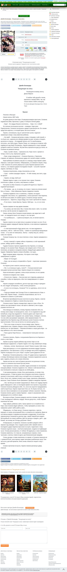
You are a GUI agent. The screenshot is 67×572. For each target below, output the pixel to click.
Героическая (19, 554)
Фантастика (44, 4)
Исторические (3, 557)
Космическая (19, 557)
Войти (56, 1)
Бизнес (52, 27)
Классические (3, 559)
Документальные (54, 19)
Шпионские (3, 563)
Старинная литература (55, 33)
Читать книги (15, 4)
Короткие (34, 554)
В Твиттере (15, 25)
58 (34, 79)
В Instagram (26, 25)
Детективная (19, 556)
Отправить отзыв (5, 545)
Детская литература (54, 24)
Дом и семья (53, 26)
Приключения (53, 22)
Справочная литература (55, 31)
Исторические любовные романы (31, 39)
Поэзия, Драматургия (55, 38)
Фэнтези (18, 563)
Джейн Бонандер (28, 34)
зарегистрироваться (14, 514)
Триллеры (3, 561)
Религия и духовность (55, 29)
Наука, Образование (55, 17)
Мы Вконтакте (5, 28)
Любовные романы (36, 4)
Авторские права (24, 16)
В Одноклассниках (38, 25)
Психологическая (20, 560)
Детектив (2, 554)
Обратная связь (52, 564)
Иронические (3, 556)
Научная (18, 559)
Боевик (2, 553)
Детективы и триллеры (24, 4)
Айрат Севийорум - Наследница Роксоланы (8, 493)
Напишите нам (27, 56)
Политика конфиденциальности (55, 563)
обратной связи (36, 570)
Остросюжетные (36, 557)
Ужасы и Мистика (20, 561)
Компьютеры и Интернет (55, 36)
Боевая (18, 553)
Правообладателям (52, 561)
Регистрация (62, 1)
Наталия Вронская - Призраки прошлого (24, 493)
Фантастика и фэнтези (55, 12)
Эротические (35, 560)
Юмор (52, 34)
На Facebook (5, 25)
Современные (35, 559)
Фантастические (36, 556)
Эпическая (19, 564)
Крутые (2, 560)
